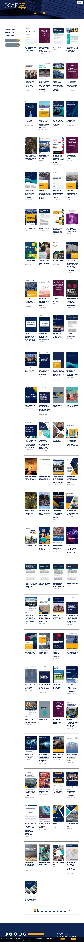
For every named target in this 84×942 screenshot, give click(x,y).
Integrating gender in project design (72, 397)
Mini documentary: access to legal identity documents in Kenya (44, 503)
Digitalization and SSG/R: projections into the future (58, 747)
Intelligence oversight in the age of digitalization (44, 575)
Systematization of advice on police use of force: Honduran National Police (72, 503)
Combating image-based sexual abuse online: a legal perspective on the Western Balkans (44, 327)
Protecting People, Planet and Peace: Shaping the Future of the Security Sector (31, 784)
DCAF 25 (68, 5)
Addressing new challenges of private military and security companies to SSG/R (72, 470)
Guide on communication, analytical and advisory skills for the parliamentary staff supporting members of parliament (58, 77)
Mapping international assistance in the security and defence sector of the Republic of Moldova (72, 541)
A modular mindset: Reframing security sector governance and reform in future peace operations (72, 41)
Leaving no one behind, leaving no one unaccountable (31, 712)
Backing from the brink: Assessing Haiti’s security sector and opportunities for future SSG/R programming (44, 114)
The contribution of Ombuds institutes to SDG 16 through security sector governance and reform (72, 610)
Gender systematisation (58, 815)
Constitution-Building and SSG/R (44, 219)
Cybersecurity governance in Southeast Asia (31, 747)
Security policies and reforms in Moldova (58, 433)
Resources (56, 5)
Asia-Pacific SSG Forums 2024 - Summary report (31, 363)
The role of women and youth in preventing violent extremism (31, 470)
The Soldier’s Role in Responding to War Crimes (72, 816)
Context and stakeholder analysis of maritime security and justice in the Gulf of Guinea (72, 679)
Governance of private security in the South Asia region (58, 609)
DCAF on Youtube (20, 934)
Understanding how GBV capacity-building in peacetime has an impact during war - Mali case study (31, 435)
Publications (10, 29)
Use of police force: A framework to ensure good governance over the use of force (31, 292)
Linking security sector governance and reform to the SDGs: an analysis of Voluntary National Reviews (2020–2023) (44, 400)
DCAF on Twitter (10, 934)
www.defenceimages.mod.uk (72, 936)
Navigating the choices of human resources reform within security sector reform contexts (58, 185)
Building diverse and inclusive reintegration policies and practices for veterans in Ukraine (31, 76)
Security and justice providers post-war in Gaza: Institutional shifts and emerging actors (58, 365)
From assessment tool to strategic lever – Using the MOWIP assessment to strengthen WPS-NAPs (72, 76)
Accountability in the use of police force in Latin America (58, 783)
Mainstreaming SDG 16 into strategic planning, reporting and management (44, 470)
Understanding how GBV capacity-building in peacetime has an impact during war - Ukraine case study (72, 293)
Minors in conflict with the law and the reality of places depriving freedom (72, 748)
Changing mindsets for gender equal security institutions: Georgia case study (72, 434)
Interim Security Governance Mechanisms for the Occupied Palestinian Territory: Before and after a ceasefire (45, 186)
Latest (51, 5)
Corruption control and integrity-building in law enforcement (44, 363)
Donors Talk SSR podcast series (58, 397)
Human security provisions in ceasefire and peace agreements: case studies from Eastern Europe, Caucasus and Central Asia (72, 256)
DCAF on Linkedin (6, 934)
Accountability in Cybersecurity (31, 397)
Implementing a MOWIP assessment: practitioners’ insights (58, 713)
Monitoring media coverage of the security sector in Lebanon (31, 678)
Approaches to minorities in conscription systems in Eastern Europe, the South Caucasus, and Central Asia (72, 858)
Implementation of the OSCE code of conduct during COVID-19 (44, 644)
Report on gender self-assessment (31, 252)
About (47, 5)
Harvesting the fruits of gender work (72, 148)
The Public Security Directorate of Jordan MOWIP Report (44, 817)
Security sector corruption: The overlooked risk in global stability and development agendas (58, 150)
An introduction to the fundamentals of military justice (31, 892)
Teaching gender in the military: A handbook (44, 148)
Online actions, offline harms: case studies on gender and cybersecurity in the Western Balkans (44, 749)
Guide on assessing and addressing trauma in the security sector (72, 112)
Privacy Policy (60, 933)
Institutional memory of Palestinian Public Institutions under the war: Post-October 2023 (72, 185)
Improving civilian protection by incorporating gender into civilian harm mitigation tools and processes (44, 76)
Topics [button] (8, 45)
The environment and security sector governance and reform (31, 503)
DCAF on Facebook (15, 934)
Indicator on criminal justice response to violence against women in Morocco (58, 221)
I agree (63, 939)
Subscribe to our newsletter (36, 934)
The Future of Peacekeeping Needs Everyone (58, 291)
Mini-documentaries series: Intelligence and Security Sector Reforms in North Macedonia (31, 149)
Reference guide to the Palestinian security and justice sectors (31, 644)
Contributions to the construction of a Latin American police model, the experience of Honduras (58, 505)
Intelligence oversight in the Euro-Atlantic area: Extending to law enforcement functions (58, 114)
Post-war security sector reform (58, 38)
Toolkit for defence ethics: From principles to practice (31, 112)
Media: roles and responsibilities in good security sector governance (58, 575)
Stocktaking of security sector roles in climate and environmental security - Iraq (44, 609)
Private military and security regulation (44, 854)
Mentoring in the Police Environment (31, 219)
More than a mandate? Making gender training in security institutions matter (44, 40)
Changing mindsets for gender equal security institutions (44, 539)
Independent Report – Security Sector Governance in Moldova (58, 539)
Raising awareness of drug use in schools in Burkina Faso (44, 254)
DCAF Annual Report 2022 (58, 854)
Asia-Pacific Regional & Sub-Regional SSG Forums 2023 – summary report (72, 784)
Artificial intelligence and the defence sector (72, 326)
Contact (73, 5)
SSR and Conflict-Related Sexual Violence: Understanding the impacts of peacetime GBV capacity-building (44, 435)
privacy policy (27, 940)
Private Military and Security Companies (72, 574)
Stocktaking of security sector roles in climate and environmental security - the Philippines (72, 714)
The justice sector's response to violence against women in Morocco (72, 220)
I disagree (73, 939)
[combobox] (80, 2)
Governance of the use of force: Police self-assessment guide (72, 644)
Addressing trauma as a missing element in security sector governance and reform (72, 364)
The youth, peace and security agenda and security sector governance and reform (31, 576)
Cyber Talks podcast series (44, 711)
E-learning (9, 35)
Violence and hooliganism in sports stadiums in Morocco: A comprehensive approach (44, 293)
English (79, 2)
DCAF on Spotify (24, 934)
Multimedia (9, 32)
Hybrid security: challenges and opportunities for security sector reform (31, 856)
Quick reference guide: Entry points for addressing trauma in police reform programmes (31, 185)
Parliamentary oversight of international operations (58, 678)
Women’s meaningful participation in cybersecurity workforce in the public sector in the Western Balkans (31, 329)
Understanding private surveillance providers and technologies (58, 645)
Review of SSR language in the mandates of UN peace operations (58, 327)
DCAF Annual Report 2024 (58, 252)
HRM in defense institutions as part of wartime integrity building (31, 39)
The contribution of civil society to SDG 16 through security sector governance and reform (44, 678)
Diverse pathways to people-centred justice (44, 782)
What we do (63, 5)
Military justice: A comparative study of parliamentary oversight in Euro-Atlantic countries (58, 470)
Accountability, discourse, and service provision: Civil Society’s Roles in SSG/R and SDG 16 (31, 609)
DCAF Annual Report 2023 (31, 537)
